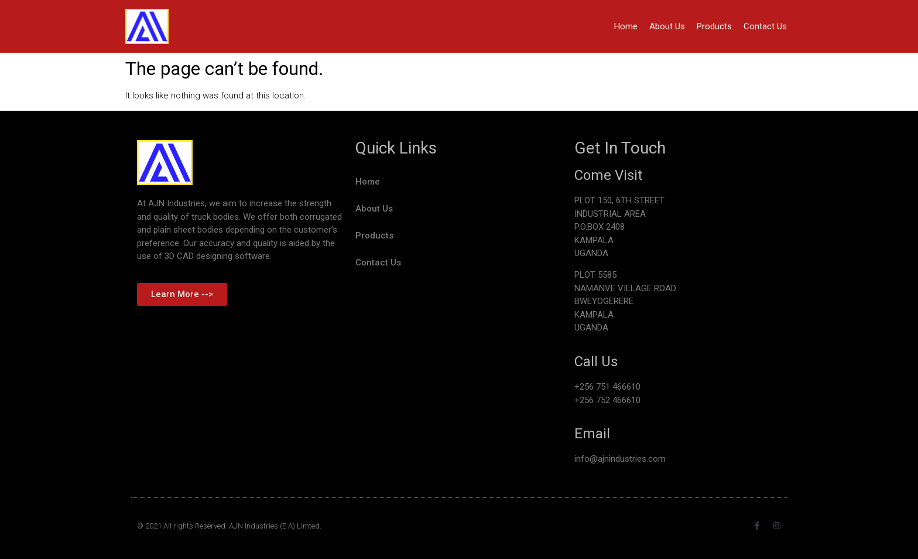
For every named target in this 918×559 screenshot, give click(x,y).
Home (626, 26)
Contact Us (765, 26)
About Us (667, 26)
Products (714, 26)
